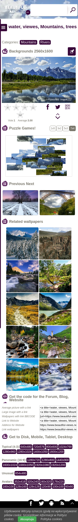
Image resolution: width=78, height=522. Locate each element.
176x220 (58, 481)
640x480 (26, 446)
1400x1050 (40, 451)
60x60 (69, 486)
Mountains (28, 42)
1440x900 (62, 460)
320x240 (32, 481)
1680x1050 (26, 465)
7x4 (72, 128)
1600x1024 (10, 465)
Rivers (45, 42)
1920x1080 (42, 465)
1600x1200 (56, 451)
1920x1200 (58, 465)
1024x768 (65, 446)
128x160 (21, 486)
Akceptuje (27, 519)
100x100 (58, 486)
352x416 (20, 481)
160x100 (8, 486)
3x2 (59, 128)
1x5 (53, 128)
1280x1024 (24, 451)
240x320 (45, 481)
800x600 (51, 446)
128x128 (34, 486)
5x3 (66, 128)
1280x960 (9, 451)
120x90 (46, 486)
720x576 (39, 446)
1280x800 (48, 460)
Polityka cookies (51, 519)
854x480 (20, 473)
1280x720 (33, 460)
